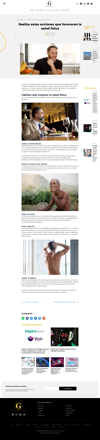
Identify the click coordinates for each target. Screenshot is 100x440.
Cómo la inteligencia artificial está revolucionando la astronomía (42, 370)
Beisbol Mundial (86, 424)
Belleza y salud (41, 405)
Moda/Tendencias (40, 10)
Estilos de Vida (49, 10)
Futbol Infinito (61, 427)
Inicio (11, 424)
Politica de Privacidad (56, 424)
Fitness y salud (69, 408)
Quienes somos (19, 424)
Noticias (32, 10)
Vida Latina (38, 427)
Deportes (57, 10)
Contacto (27, 424)
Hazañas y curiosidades (70, 410)
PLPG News (46, 427)
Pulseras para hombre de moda (64, 302)
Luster (53, 427)
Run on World (67, 424)
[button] (23, 318)
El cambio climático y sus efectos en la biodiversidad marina (71, 370)
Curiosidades (40, 410)
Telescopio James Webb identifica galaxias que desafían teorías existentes (56, 371)
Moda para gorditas (31, 302)
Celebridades (40, 408)
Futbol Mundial (76, 424)
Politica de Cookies (44, 424)
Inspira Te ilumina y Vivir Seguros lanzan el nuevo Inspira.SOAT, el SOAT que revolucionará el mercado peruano (35, 351)
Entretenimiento (66, 10)
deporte (71, 228)
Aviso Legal (35, 424)
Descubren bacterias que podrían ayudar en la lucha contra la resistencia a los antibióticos (28, 371)
